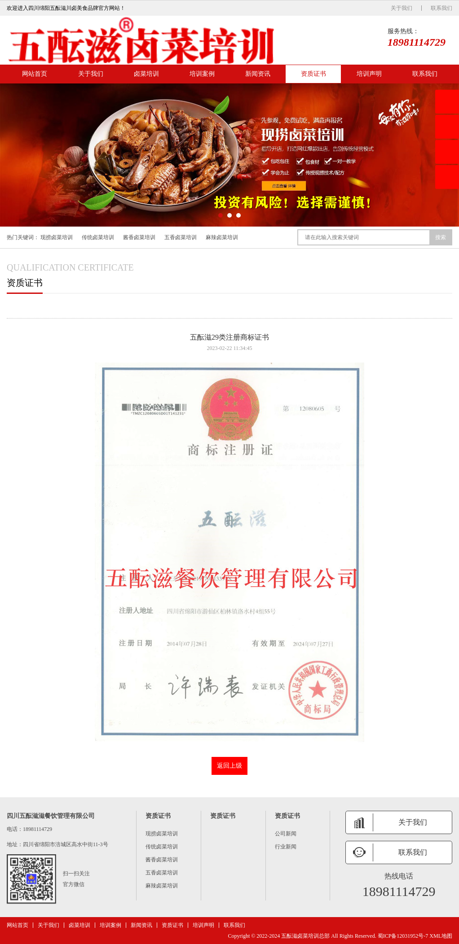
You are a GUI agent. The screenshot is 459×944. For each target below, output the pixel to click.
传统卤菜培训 (98, 237)
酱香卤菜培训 (139, 237)
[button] (220, 215)
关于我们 (401, 8)
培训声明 (369, 73)
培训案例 (202, 73)
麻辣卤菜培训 (222, 237)
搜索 (440, 237)
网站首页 (34, 73)
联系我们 (441, 8)
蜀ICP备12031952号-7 (403, 936)
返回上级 (229, 765)
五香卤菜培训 (180, 237)
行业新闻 (285, 846)
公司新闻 (285, 833)
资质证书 (313, 73)
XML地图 (440, 936)
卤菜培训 (146, 73)
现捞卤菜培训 (56, 237)
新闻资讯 (257, 73)
